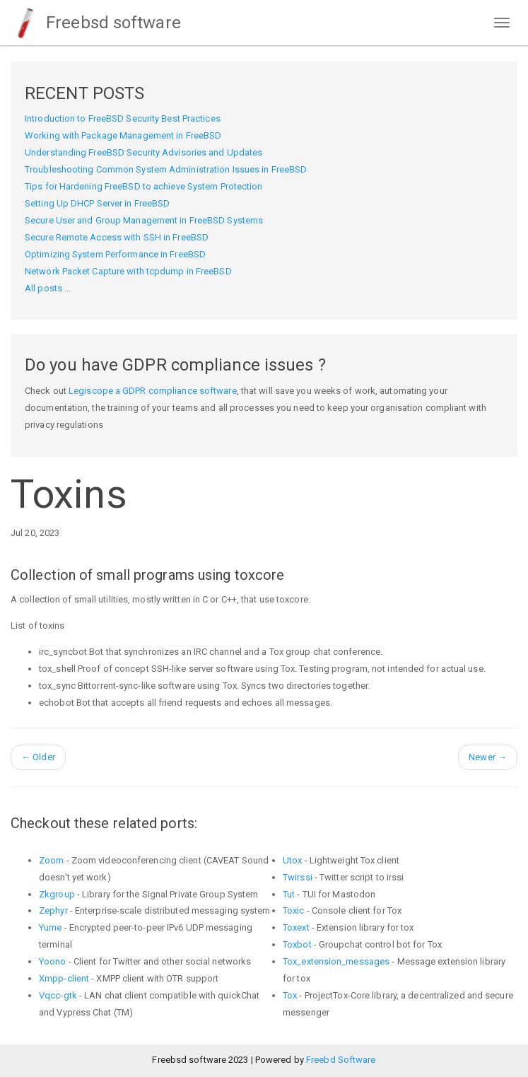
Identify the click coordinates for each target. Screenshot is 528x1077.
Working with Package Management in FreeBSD (123, 135)
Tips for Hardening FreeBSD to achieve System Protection (144, 186)
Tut (289, 894)
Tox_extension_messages (336, 961)
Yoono (52, 961)
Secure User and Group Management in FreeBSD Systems (144, 220)
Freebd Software (341, 1059)
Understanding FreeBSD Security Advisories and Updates (143, 152)
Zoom (51, 860)
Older (38, 757)
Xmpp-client (64, 978)
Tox (290, 995)
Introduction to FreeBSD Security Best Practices (123, 118)
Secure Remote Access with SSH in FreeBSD (117, 237)
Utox (292, 860)
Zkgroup (57, 894)
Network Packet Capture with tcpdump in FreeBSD (128, 271)
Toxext (296, 927)
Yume (50, 927)
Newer (488, 757)
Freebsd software (96, 23)
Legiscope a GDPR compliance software (153, 390)
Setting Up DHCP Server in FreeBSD (97, 203)
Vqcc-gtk (58, 995)
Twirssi (297, 877)
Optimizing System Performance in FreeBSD (115, 254)
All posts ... (48, 288)
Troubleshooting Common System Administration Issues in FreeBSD (166, 169)
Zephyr (53, 910)
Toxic (294, 910)
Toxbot (297, 944)
